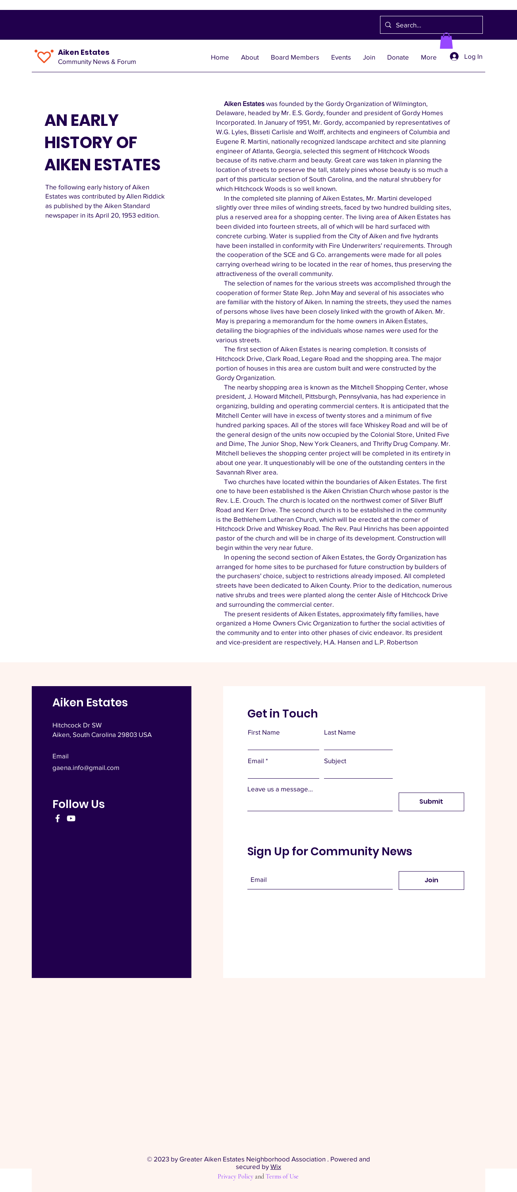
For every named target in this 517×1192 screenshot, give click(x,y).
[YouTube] (71, 818)
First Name (264, 732)
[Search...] (431, 24)
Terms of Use (282, 1176)
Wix (275, 1166)
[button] (446, 41)
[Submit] (431, 802)
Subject (335, 760)
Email (256, 760)
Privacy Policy (235, 1176)
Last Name (340, 732)
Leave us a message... (280, 788)
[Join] (431, 880)
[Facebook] (57, 818)
